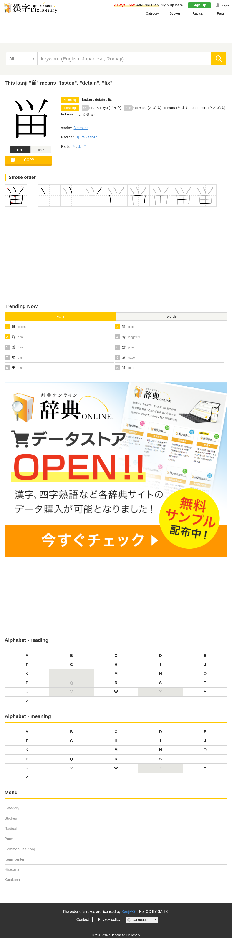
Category (152, 13)
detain (100, 100)
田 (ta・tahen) (87, 137)
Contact (82, 920)
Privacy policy (109, 920)
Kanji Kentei (14, 860)
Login (224, 5)
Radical (198, 13)
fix (110, 100)
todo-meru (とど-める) (208, 108)
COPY (31, 161)
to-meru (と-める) (148, 108)
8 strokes (81, 128)
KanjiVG (128, 912)
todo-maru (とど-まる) (78, 114)
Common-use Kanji (20, 850)
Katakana (12, 881)
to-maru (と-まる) (176, 108)
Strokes (175, 13)
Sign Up (199, 5)
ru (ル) (96, 108)
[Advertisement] (116, 31)
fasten (87, 100)
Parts (220, 13)
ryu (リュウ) (112, 108)
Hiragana (12, 870)
